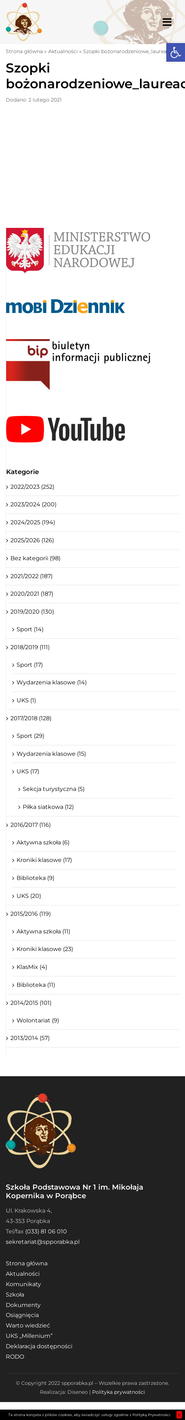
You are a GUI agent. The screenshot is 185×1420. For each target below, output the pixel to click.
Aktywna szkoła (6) (43, 842)
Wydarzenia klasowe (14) (52, 682)
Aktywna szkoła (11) (43, 931)
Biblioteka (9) (35, 878)
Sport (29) (30, 735)
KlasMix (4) (32, 967)
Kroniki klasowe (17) (44, 860)
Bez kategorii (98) (35, 558)
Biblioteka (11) (36, 984)
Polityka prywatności (118, 1392)
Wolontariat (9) (38, 1020)
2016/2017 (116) (30, 824)
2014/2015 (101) (30, 1002)
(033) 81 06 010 (46, 1231)
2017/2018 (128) (30, 718)
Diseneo (77, 1392)
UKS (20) (29, 895)
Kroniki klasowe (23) (45, 949)
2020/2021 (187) (31, 593)
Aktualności (63, 51)
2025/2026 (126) (32, 540)
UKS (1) (26, 700)
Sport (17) (30, 664)
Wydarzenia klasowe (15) (51, 753)
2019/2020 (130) (32, 611)
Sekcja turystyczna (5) (54, 789)
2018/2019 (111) (30, 647)
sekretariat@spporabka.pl (43, 1241)
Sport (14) (30, 629)
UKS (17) (28, 771)
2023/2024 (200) (33, 504)
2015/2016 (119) (30, 913)
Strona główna (24, 51)
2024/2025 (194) (32, 522)
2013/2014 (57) (30, 1038)
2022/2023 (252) (32, 486)
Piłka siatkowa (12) (48, 806)
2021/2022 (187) (31, 576)
